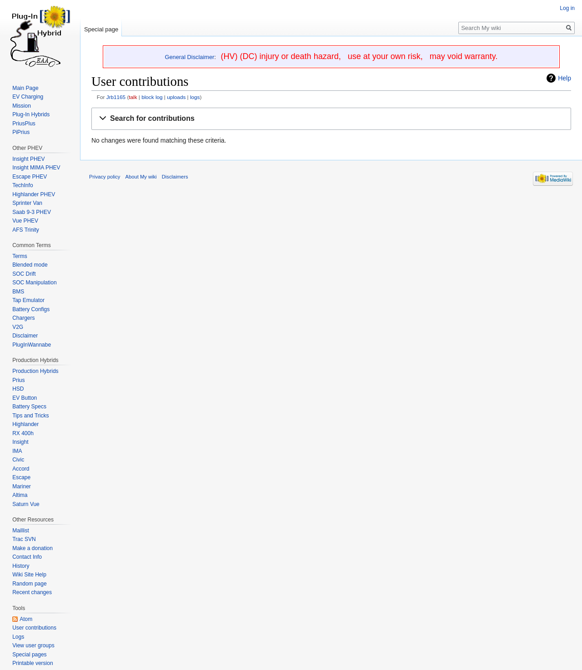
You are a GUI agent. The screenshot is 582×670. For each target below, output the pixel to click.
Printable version (32, 663)
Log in (567, 8)
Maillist (20, 530)
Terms (19, 256)
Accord (20, 469)
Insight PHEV (28, 159)
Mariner (21, 486)
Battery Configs (31, 309)
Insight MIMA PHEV (36, 167)
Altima (19, 495)
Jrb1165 (115, 97)
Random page (29, 584)
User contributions (34, 628)
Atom (26, 619)
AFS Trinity (25, 230)
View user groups (33, 645)
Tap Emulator (28, 300)
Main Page (25, 88)
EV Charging (27, 97)
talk (133, 97)
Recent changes (32, 592)
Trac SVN (24, 539)
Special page (101, 29)
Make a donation (32, 548)
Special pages (29, 654)
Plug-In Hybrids (31, 114)
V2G (17, 327)
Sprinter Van (27, 203)
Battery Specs (29, 406)
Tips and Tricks (30, 415)
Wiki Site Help (29, 574)
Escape (21, 477)
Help (564, 78)
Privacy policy (104, 176)
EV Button (24, 398)
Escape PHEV (29, 177)
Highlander (25, 424)
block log (151, 97)
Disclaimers (175, 176)
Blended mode (29, 265)
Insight (20, 442)
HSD (18, 389)
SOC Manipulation (34, 282)
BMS (18, 291)
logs (195, 97)
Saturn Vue (26, 504)
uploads (176, 97)
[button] (331, 119)
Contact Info (27, 557)
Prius (18, 380)
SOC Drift (23, 274)
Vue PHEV (25, 221)
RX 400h (23, 433)
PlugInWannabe (31, 345)
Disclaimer (25, 336)
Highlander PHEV (33, 194)
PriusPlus (23, 123)
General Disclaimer (190, 57)
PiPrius (21, 132)
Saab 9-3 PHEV (31, 212)
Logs (18, 637)
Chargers (23, 318)
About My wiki (141, 176)
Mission (21, 106)
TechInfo (22, 185)
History (20, 566)
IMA (17, 451)
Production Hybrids (35, 371)
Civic (18, 460)
